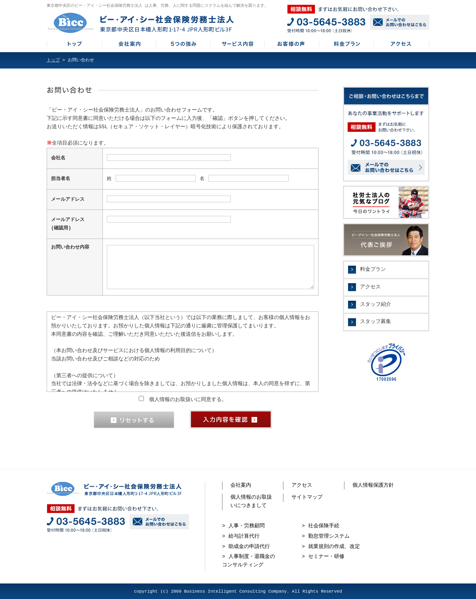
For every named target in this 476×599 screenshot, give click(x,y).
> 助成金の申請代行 (246, 546)
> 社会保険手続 (320, 525)
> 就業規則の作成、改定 (331, 546)
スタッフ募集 (375, 321)
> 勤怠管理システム (326, 535)
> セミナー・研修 (323, 556)
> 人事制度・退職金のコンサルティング (248, 560)
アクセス (370, 287)
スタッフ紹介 (375, 304)
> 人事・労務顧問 (243, 525)
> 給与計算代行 (241, 535)
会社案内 (240, 484)
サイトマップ (307, 496)
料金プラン (373, 269)
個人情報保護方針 (373, 484)
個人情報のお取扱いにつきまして (251, 501)
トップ (53, 60)
